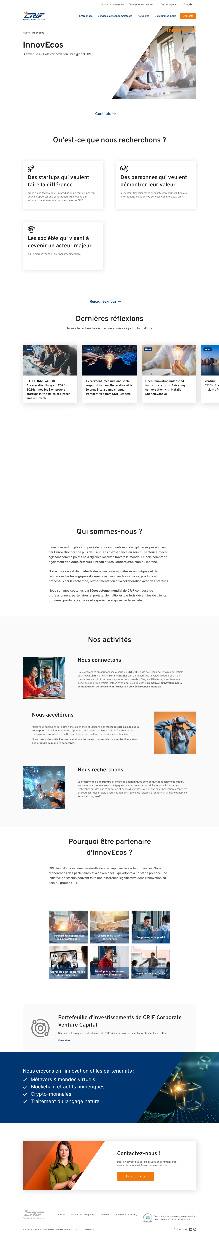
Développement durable (141, 4)
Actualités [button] (143, 15)
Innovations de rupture (112, 4)
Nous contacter (136, 1176)
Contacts (188, 15)
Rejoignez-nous (103, 301)
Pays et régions (168, 4)
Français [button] (187, 4)
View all (62, 1040)
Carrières (60, 1214)
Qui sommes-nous (165, 15)
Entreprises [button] (86, 15)
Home (26, 32)
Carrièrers (104, 1214)
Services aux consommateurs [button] (115, 15)
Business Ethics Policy (126, 1214)
